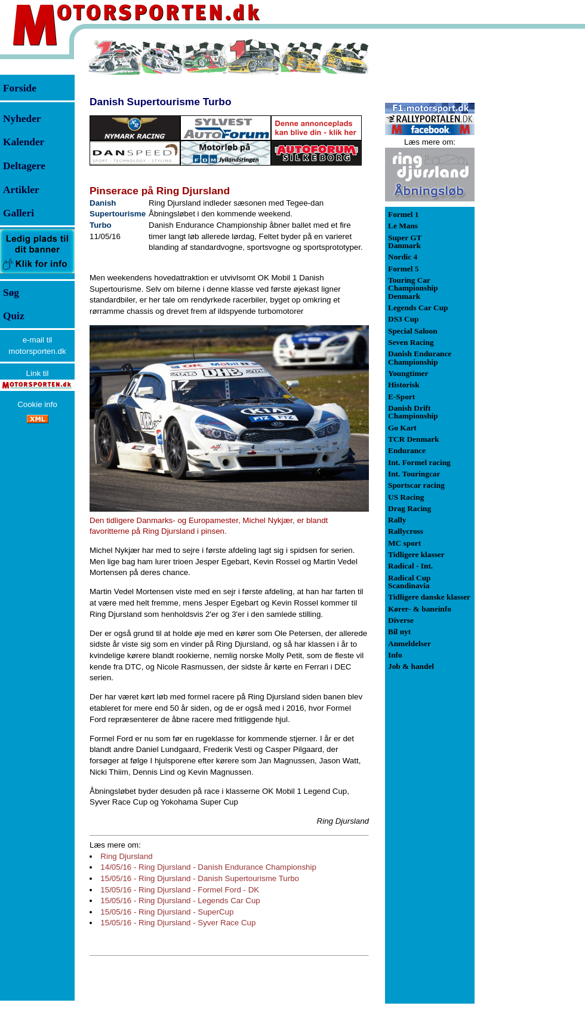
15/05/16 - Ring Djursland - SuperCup (166, 911)
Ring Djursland (126, 856)
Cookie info (37, 404)
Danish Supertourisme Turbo (160, 102)
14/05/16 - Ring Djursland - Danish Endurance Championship (208, 867)
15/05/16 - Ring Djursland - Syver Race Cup (177, 922)
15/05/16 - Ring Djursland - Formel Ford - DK (179, 889)
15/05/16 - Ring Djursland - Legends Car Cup (180, 900)
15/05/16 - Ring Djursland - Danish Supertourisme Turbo (199, 878)
